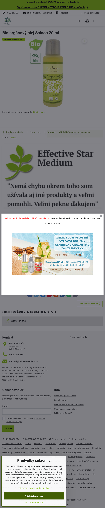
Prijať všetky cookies (34, 496)
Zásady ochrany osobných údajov (34, 488)
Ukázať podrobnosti (34, 502)
